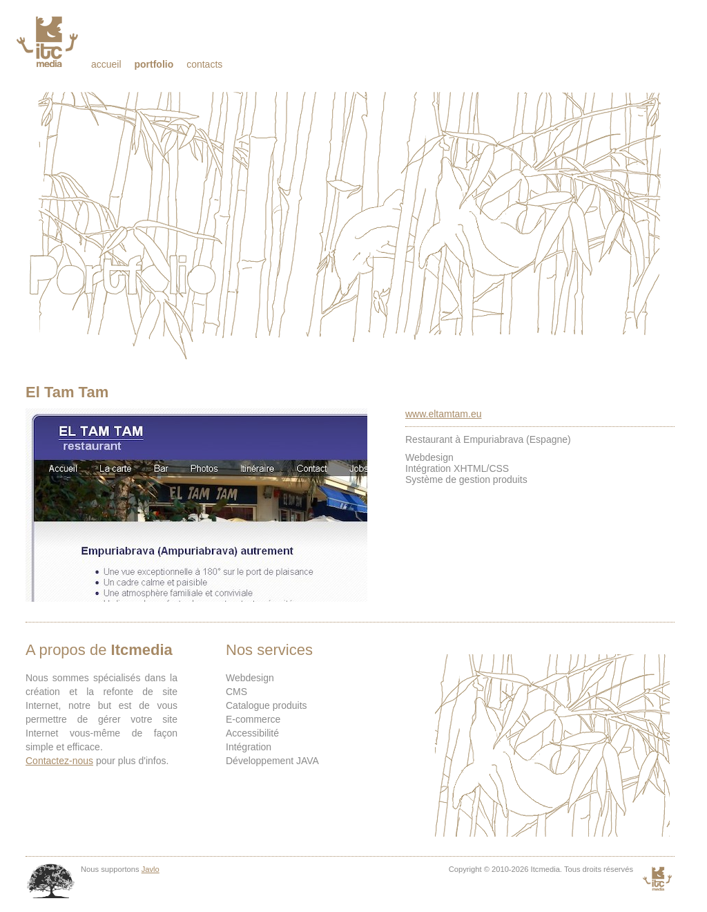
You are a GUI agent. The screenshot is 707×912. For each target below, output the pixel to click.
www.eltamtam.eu (443, 413)
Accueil (106, 64)
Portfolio (153, 64)
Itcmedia (49, 41)
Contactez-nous (59, 760)
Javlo (150, 869)
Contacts (204, 64)
